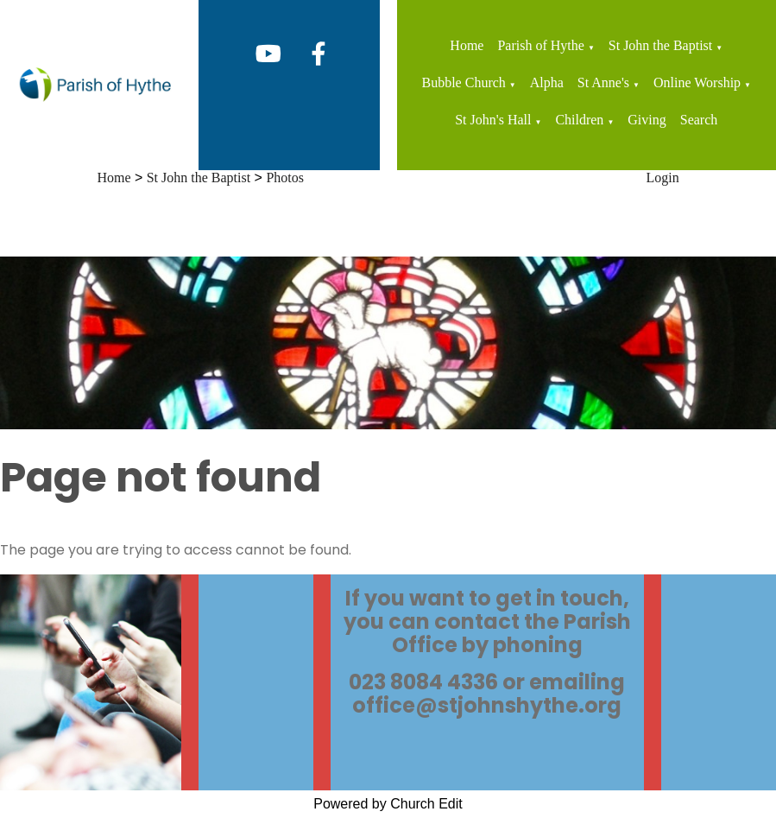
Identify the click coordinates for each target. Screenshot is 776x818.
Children (579, 119)
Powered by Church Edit (388, 803)
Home (466, 45)
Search (699, 119)
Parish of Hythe (540, 45)
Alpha (547, 82)
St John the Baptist (660, 45)
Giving (647, 119)
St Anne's (603, 82)
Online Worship (697, 82)
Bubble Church (463, 82)
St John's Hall (493, 119)
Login (662, 177)
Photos (285, 177)
